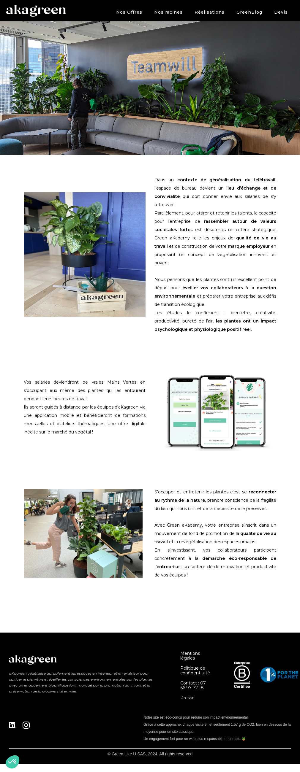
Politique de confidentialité (195, 670)
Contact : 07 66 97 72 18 (193, 685)
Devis (281, 12)
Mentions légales (190, 655)
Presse (187, 697)
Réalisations (210, 12)
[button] (129, 12)
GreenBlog (249, 12)
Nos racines (168, 12)
